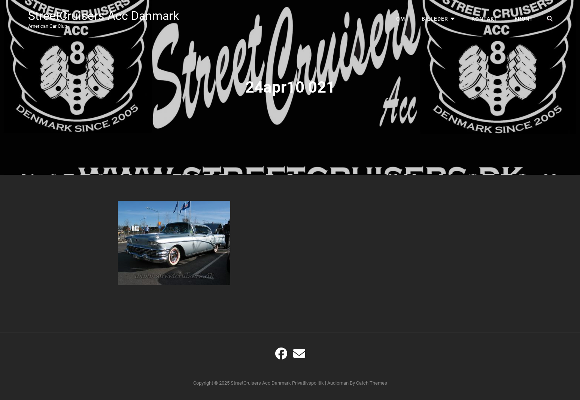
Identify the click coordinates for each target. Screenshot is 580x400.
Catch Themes (371, 383)
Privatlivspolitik (308, 383)
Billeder (435, 19)
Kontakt (484, 19)
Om (400, 19)
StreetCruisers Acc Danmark (103, 16)
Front (524, 19)
